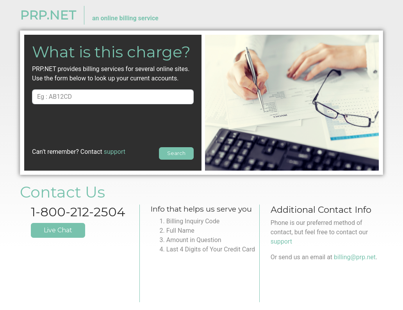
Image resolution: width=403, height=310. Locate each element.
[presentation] (112, 125)
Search (176, 153)
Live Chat (58, 230)
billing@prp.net (355, 257)
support (114, 151)
